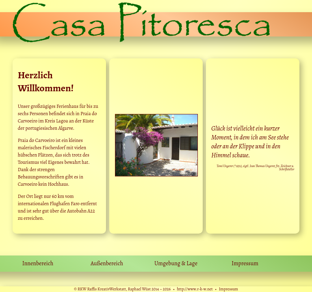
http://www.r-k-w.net (194, 289)
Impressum (228, 289)
